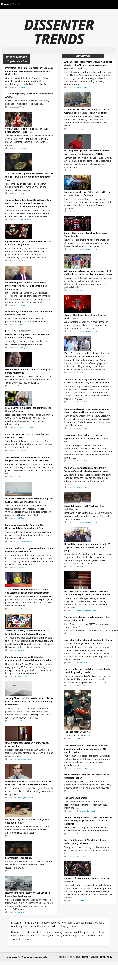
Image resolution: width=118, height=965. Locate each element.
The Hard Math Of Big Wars (78, 731)
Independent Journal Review (87, 249)
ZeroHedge (22, 347)
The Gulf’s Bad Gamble (75, 797)
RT (77, 170)
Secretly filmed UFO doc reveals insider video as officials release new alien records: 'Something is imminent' (29, 701)
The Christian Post (83, 685)
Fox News (23, 148)
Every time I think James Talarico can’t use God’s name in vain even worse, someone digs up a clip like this (29, 71)
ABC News (21, 518)
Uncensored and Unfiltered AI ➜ (16, 59)
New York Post (23, 568)
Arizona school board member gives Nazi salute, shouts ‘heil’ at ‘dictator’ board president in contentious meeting (88, 65)
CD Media (80, 739)
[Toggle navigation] (114, 4)
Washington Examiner (26, 386)
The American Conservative (86, 811)
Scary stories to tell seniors (18, 857)
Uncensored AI (13, 957)
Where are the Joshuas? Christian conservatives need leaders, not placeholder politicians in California (88, 820)
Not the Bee (24, 87)
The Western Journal (25, 220)
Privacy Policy (105, 956)
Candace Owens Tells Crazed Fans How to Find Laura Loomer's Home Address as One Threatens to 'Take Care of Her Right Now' (28, 203)
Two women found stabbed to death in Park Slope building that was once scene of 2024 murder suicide (86, 748)
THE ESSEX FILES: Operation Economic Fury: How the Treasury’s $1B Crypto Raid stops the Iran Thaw (29, 176)
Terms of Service (90, 956)
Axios (22, 107)
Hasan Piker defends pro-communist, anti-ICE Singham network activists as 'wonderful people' (87, 547)
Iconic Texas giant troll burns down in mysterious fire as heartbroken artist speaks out (86, 438)
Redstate (23, 193)
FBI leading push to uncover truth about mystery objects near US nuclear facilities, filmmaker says (26, 285)
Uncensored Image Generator (34, 957)
